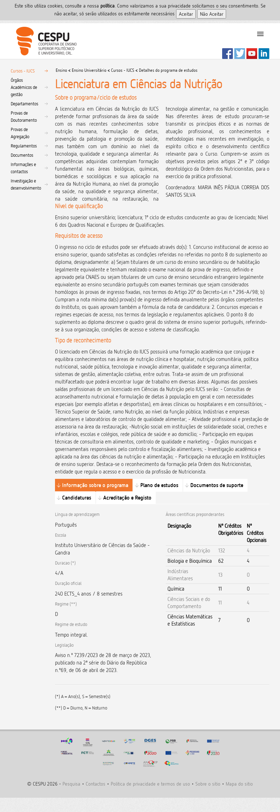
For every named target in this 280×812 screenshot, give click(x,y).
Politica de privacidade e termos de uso (150, 784)
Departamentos (24, 103)
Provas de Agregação (20, 132)
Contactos (95, 784)
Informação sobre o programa (95, 485)
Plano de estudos (159, 485)
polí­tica (107, 5)
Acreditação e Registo (127, 497)
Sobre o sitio (207, 784)
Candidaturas (76, 497)
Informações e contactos (23, 167)
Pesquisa (71, 784)
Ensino (61, 70)
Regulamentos (24, 146)
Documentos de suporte (216, 485)
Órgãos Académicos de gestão (24, 87)
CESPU (43, 41)
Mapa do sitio (239, 784)
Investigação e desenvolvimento (26, 184)
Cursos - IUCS (23, 71)
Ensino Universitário (89, 70)
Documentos (22, 155)
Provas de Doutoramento (24, 116)
